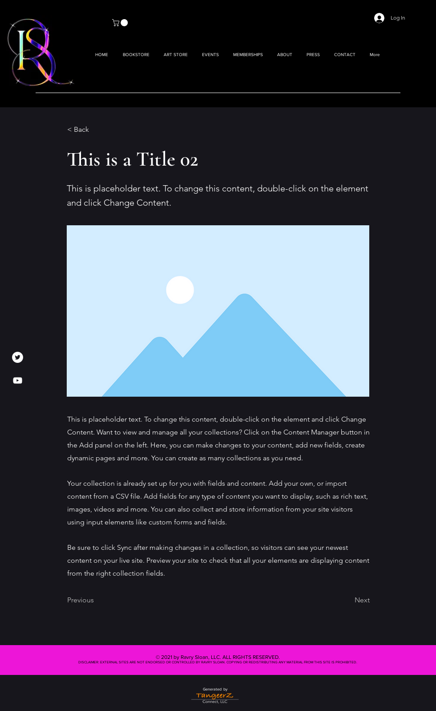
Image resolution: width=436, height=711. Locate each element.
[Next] (347, 600)
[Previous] (96, 600)
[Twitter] (17, 357)
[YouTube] (17, 380)
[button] (176, 55)
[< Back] (96, 129)
